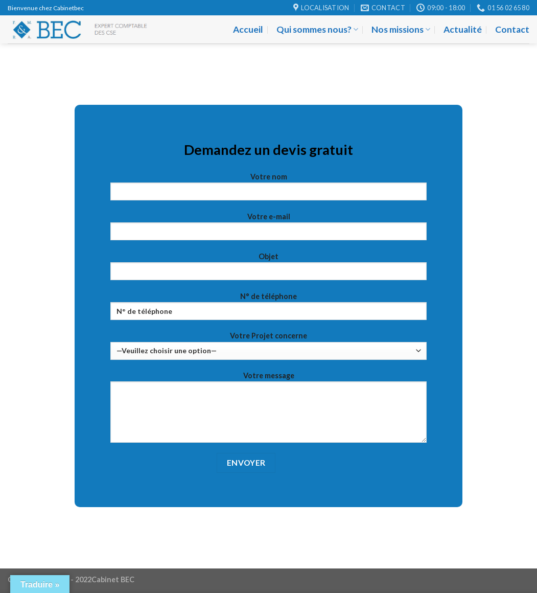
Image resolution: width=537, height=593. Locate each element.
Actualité (462, 29)
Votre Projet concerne (268, 345)
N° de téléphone (268, 309)
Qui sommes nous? (317, 29)
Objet (268, 269)
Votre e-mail (268, 229)
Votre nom (268, 190)
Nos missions (400, 29)
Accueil (248, 29)
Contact (512, 29)
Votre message (268, 410)
